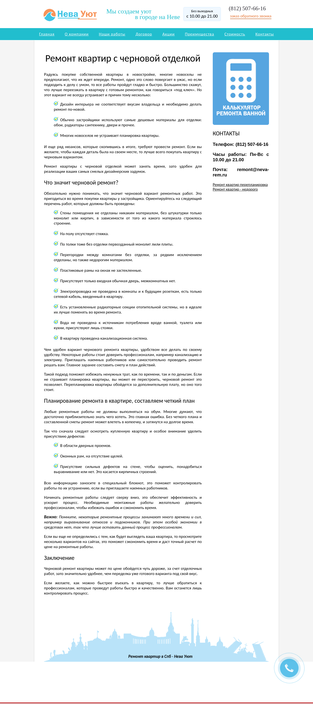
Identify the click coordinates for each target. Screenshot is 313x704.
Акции (168, 34)
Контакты (265, 34)
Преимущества (199, 34)
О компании (77, 34)
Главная (47, 34)
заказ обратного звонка (251, 16)
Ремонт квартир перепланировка (240, 184)
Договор (144, 34)
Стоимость (234, 34)
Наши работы (112, 34)
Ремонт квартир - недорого (235, 189)
